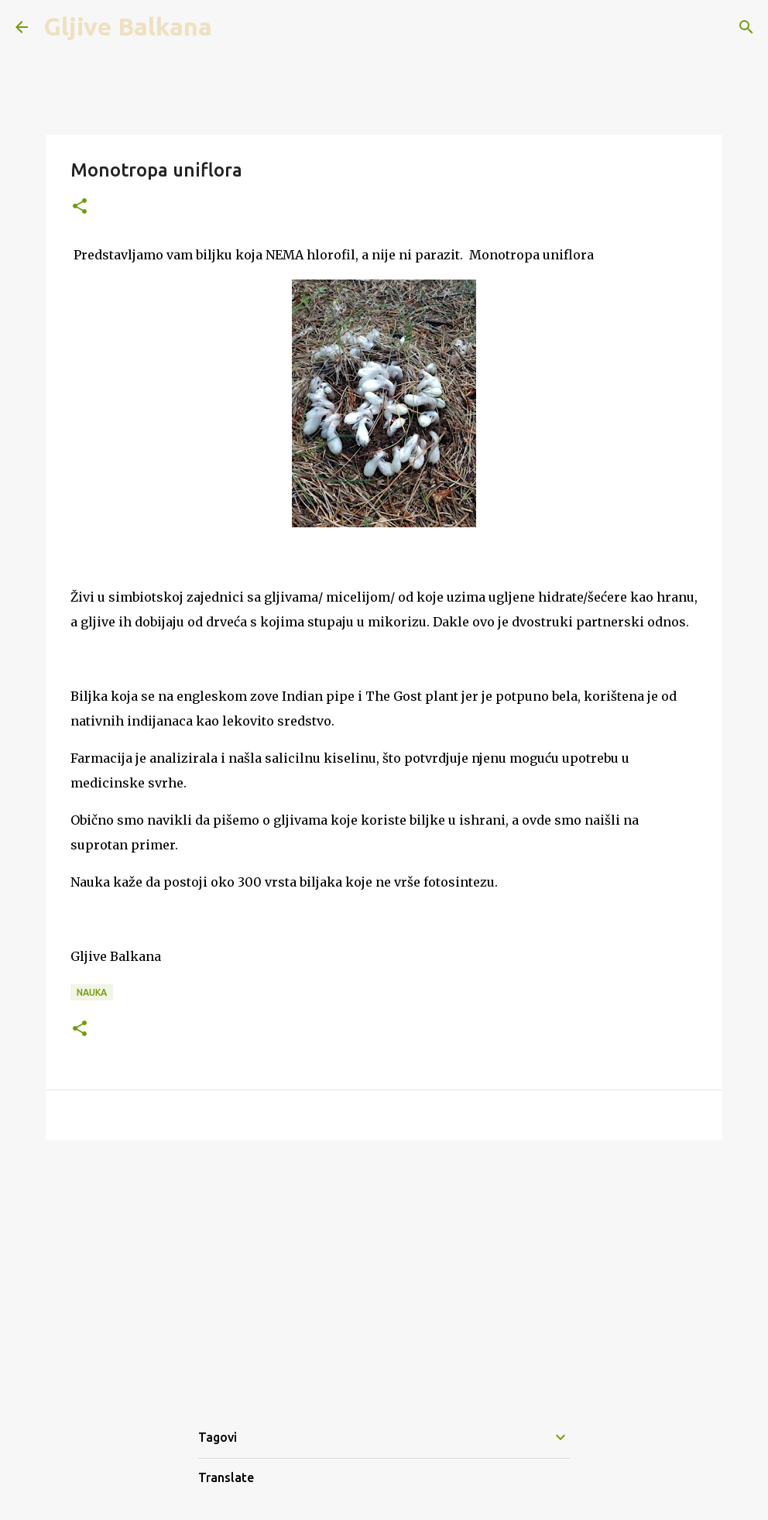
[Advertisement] (384, 1271)
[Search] (746, 27)
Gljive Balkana (127, 26)
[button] (79, 207)
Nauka (92, 992)
